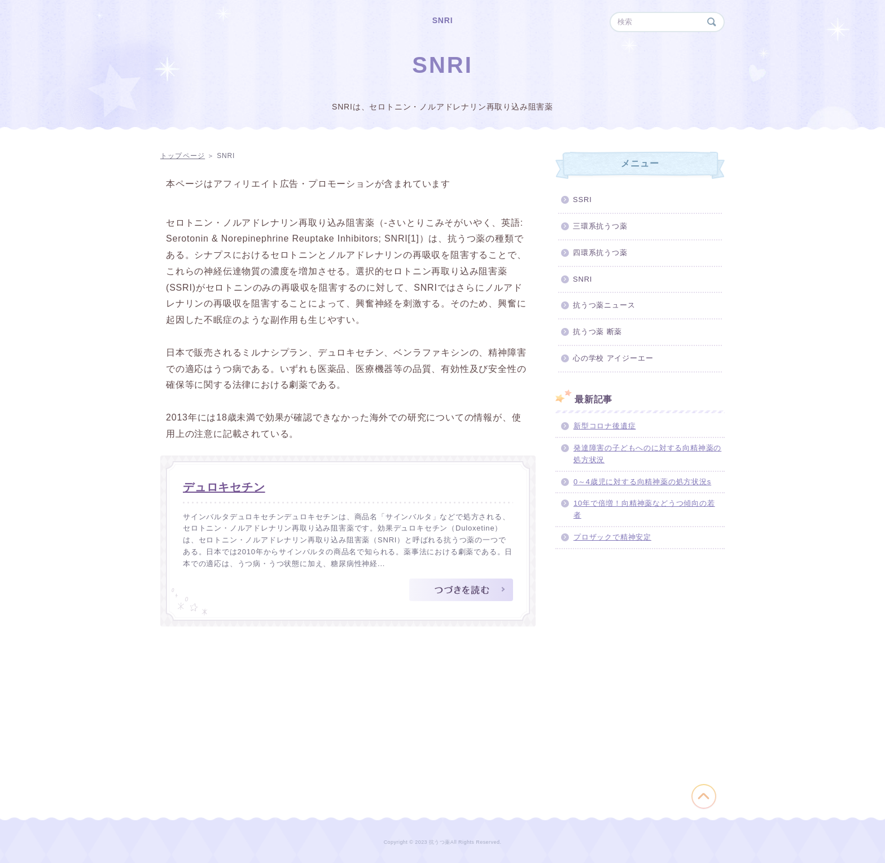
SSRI (582, 199)
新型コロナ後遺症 (604, 426)
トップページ (182, 156)
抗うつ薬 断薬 (597, 331)
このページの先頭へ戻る (704, 796)
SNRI (442, 20)
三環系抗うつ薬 (600, 226)
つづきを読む (461, 590)
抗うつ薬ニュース (604, 305)
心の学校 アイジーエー (613, 358)
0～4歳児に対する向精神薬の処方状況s (642, 482)
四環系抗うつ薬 (600, 252)
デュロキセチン (224, 487)
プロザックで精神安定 (612, 537)
